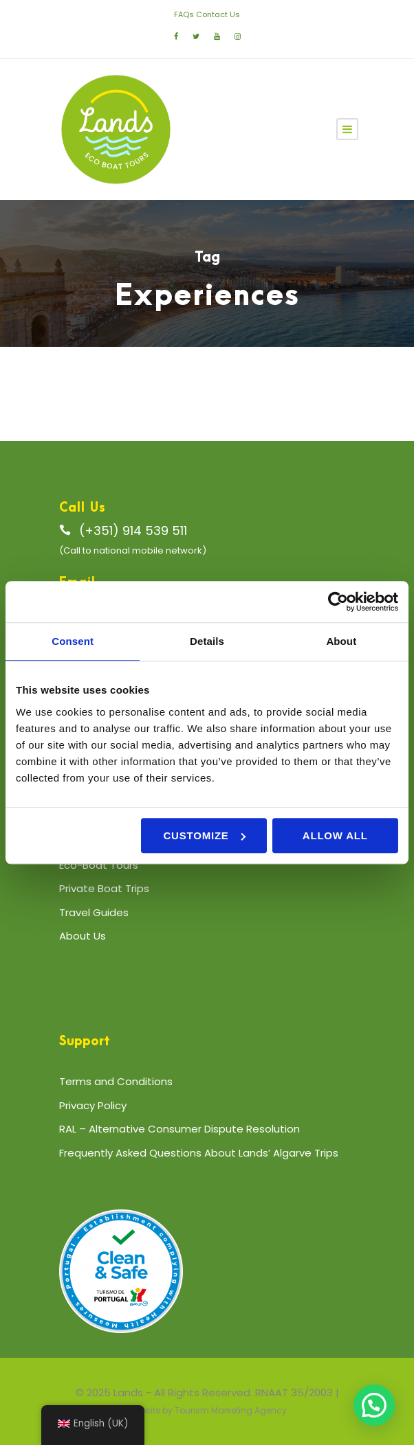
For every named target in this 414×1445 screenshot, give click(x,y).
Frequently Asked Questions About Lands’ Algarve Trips (198, 1153)
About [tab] (341, 641)
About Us (82, 936)
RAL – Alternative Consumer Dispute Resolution (179, 1129)
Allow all (335, 835)
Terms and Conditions (116, 1081)
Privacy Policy (93, 1105)
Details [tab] (207, 641)
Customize (204, 835)
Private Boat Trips (104, 888)
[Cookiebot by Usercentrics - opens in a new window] (338, 601)
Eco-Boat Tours (98, 865)
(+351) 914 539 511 (133, 530)
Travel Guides (94, 912)
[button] (374, 1405)
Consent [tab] (73, 641)
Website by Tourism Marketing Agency (207, 1410)
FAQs (184, 14)
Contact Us (218, 14)
